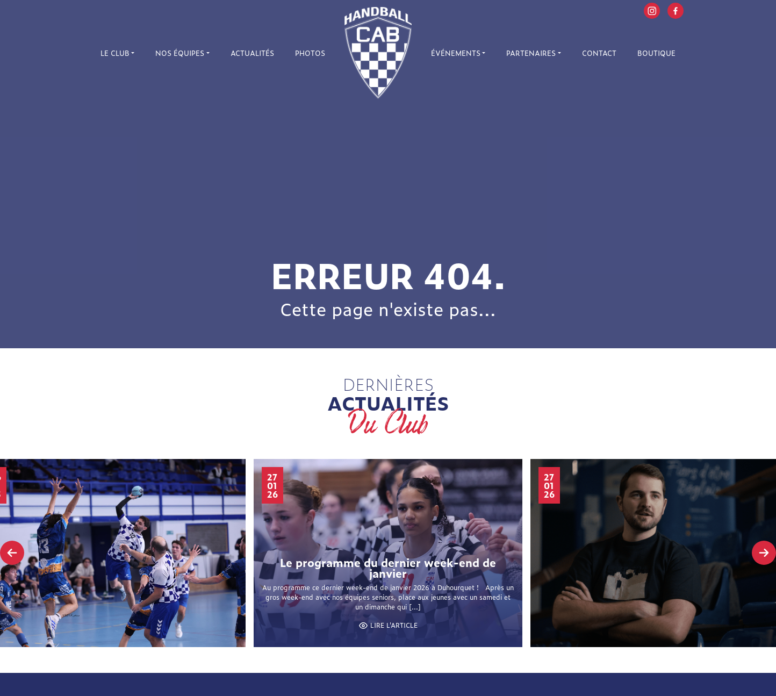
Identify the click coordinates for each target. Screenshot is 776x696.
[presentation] (12, 553)
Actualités (252, 53)
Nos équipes (179, 53)
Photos (310, 53)
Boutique (656, 53)
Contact (599, 53)
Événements (455, 53)
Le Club (115, 53)
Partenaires (531, 53)
